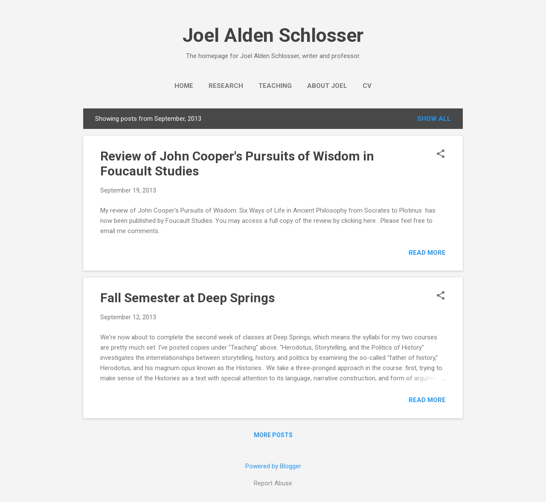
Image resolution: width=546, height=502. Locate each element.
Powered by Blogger (273, 466)
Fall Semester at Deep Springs (187, 297)
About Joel (327, 86)
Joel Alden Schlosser (273, 35)
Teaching (275, 86)
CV (367, 86)
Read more (427, 253)
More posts (273, 435)
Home (183, 86)
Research (226, 86)
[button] (441, 155)
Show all (434, 119)
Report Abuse (273, 483)
